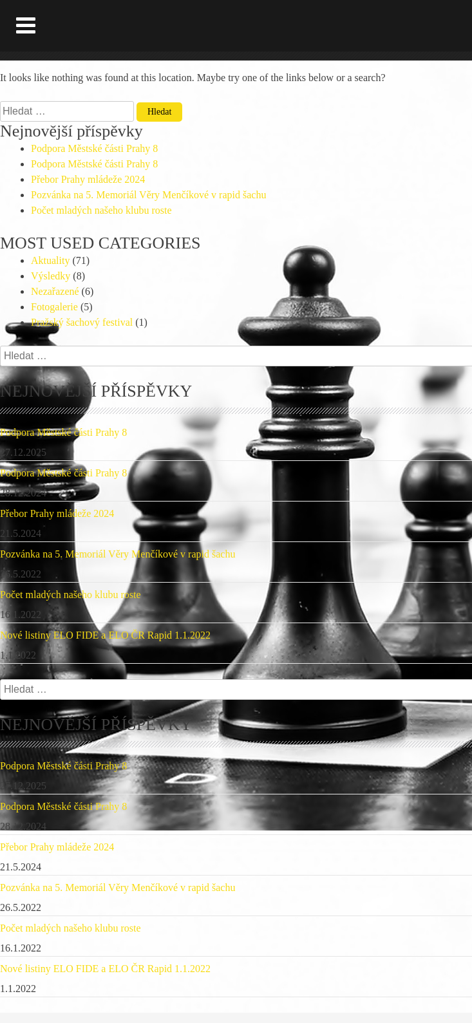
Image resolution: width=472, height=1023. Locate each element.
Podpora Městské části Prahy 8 (94, 148)
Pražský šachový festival (82, 322)
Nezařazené (55, 291)
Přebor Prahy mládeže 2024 (88, 179)
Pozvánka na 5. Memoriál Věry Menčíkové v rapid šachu (148, 194)
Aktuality (50, 260)
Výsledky (50, 275)
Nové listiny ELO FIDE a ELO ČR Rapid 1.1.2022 (105, 635)
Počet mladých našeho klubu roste (101, 210)
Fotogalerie (54, 306)
